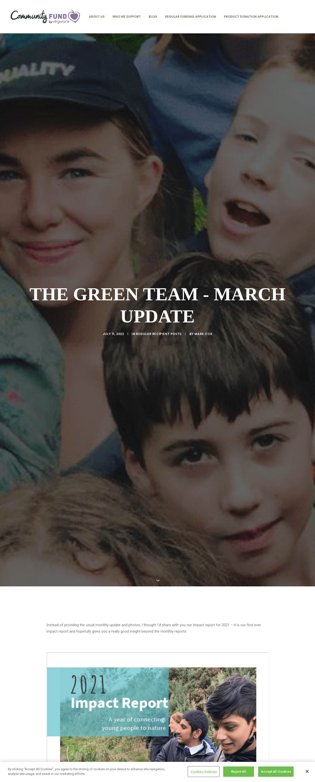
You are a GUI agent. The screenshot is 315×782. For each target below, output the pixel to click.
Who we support (126, 16)
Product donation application (251, 16)
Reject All (238, 772)
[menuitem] (96, 16)
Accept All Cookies (276, 772)
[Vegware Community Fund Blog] (45, 17)
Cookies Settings (203, 772)
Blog (153, 16)
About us (97, 16)
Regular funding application (190, 16)
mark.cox (203, 305)
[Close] (307, 772)
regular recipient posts (159, 305)
